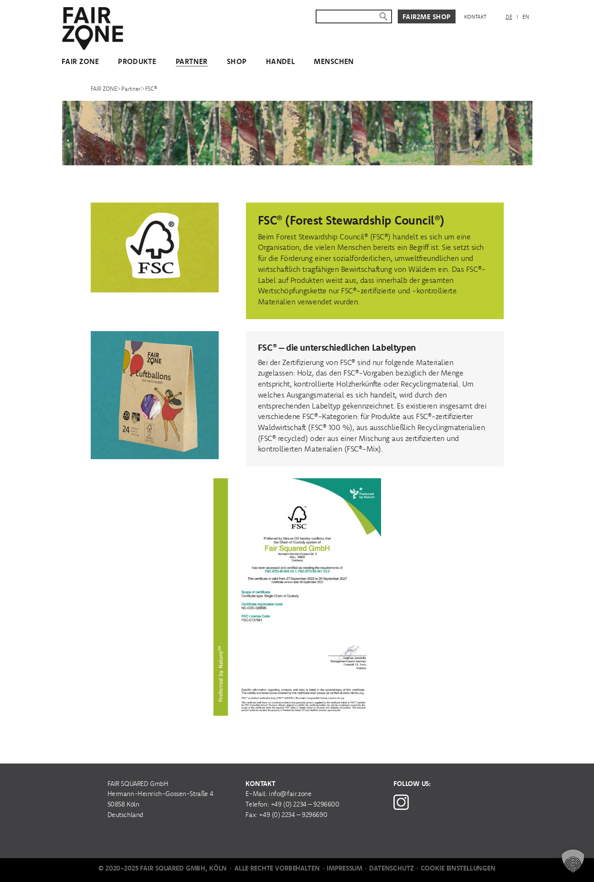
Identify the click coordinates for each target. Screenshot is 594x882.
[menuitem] (509, 17)
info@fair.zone (290, 793)
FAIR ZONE (80, 61)
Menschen (334, 61)
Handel (280, 61)
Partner (192, 61)
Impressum (344, 868)
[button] (573, 861)
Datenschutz (391, 868)
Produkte (137, 61)
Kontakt (475, 16)
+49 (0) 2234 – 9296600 (305, 804)
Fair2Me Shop (427, 16)
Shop (237, 61)
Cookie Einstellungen (458, 868)
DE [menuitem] (509, 16)
